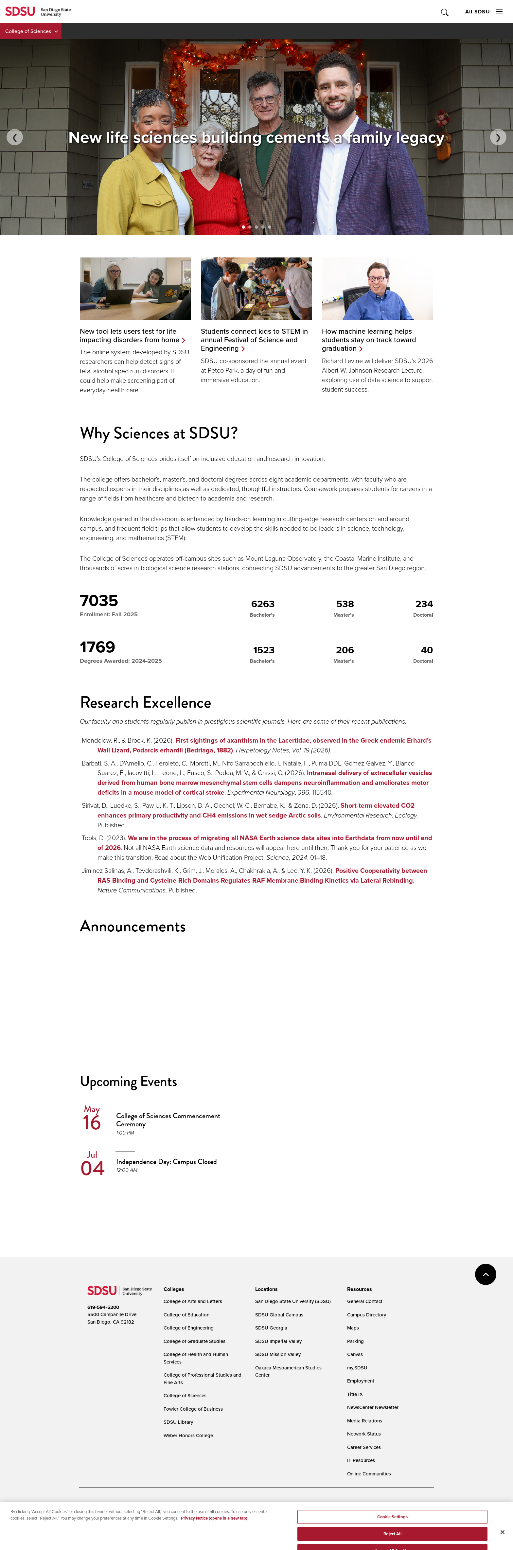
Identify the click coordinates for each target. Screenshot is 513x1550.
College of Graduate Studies (194, 1341)
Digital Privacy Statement (189, 1505)
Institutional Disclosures (160, 1515)
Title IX (355, 1394)
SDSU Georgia (271, 1327)
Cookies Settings (241, 1505)
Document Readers (135, 1505)
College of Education (186, 1314)
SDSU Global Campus (279, 1314)
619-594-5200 (103, 1307)
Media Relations (364, 1420)
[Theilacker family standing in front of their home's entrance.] (256, 137)
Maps (353, 1327)
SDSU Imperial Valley (278, 1341)
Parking (355, 1341)
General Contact (364, 1301)
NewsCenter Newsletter (372, 1407)
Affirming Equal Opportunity (279, 1515)
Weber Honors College (188, 1435)
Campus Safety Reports (105, 1515)
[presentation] (173, 1289)
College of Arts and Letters (193, 1301)
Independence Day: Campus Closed (166, 1161)
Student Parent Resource (217, 1515)
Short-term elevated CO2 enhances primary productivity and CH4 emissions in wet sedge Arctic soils (256, 810)
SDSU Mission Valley (278, 1354)
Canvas (355, 1354)
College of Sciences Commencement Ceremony (168, 1120)
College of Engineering (189, 1327)
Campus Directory (366, 1314)
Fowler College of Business (193, 1408)
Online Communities (369, 1473)
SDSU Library (178, 1421)
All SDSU (484, 11)
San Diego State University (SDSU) (293, 1301)
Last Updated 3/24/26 (217, 1533)
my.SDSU (357, 1367)
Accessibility (94, 1505)
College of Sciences (28, 31)
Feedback (326, 1515)
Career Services (364, 1447)
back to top (485, 1274)
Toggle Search (445, 11)
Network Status (364, 1433)
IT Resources (361, 1460)
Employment (360, 1380)
